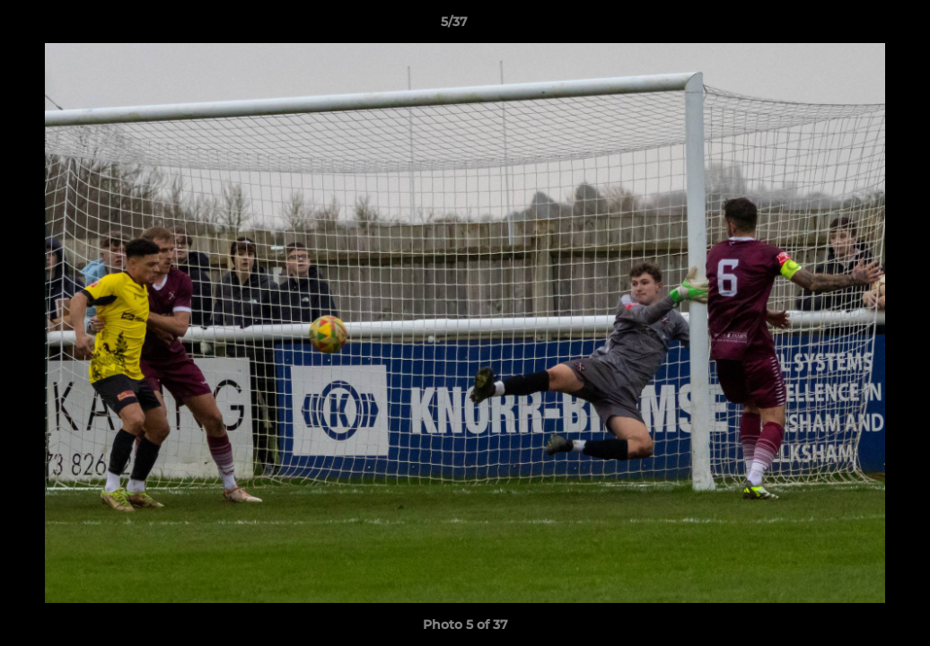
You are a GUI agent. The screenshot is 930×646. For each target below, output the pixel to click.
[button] (854, 26)
